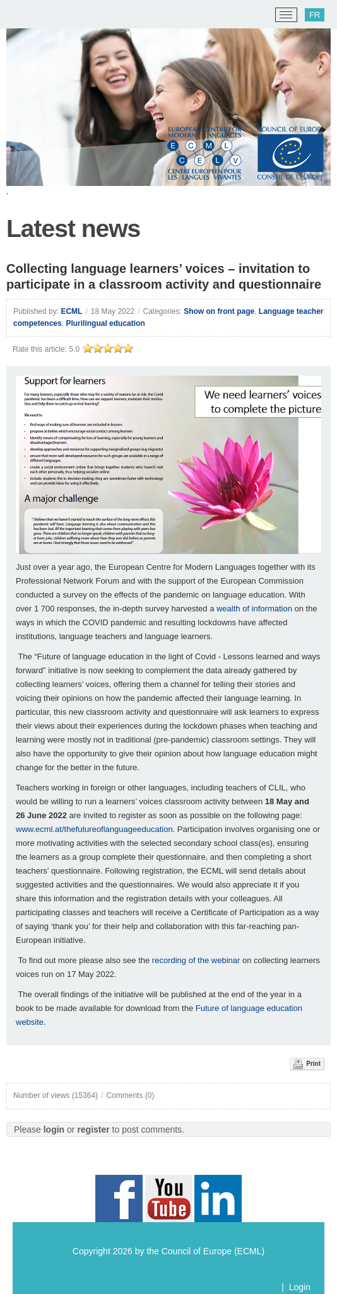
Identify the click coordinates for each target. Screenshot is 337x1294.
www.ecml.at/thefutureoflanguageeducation (94, 829)
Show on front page (219, 311)
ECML (71, 311)
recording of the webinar (195, 960)
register (93, 1129)
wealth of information (254, 608)
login (54, 1129)
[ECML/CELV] (26, 15)
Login (299, 1287)
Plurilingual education (105, 323)
